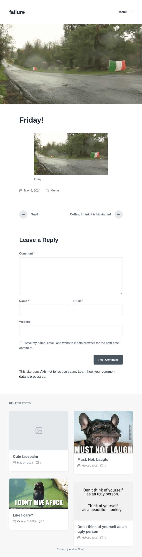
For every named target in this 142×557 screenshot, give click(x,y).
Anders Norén (77, 549)
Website (25, 321)
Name (24, 301)
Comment (27, 253)
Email (78, 301)
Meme (55, 190)
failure (17, 12)
